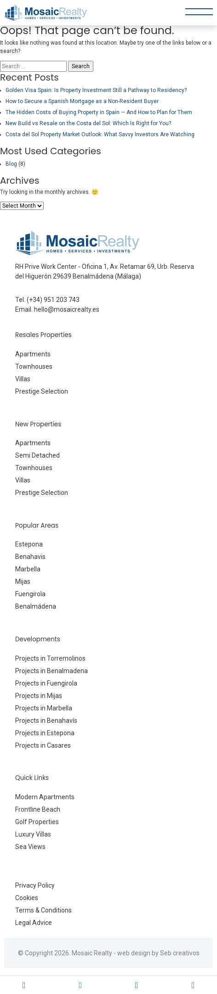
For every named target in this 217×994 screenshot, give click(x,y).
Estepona (29, 544)
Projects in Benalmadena (51, 670)
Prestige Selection (41, 391)
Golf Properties (37, 821)
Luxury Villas (33, 834)
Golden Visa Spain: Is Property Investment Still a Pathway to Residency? (96, 90)
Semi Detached (37, 455)
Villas (22, 379)
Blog (11, 164)
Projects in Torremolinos (50, 658)
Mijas (22, 581)
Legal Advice (33, 922)
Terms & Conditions (43, 910)
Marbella (27, 569)
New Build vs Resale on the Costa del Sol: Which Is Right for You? (88, 123)
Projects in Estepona (44, 733)
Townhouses (33, 366)
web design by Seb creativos (158, 953)
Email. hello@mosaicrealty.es (57, 309)
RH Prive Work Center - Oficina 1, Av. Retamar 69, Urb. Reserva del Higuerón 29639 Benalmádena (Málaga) (104, 271)
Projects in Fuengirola (46, 683)
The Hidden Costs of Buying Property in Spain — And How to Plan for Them (99, 112)
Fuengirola (30, 594)
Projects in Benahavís (46, 720)
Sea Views (30, 846)
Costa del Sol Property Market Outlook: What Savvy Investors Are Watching (100, 134)
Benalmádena (35, 606)
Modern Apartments (44, 797)
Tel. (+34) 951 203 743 (47, 299)
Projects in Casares (43, 745)
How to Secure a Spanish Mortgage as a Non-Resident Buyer (82, 101)
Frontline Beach (37, 809)
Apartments (33, 354)
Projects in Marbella (43, 708)
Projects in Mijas (38, 695)
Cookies (26, 897)
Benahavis (30, 556)
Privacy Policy (35, 885)
